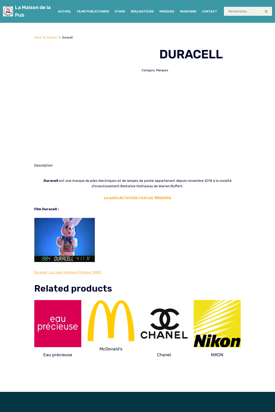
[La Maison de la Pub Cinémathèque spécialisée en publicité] (27, 11)
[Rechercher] (243, 11)
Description (43, 165)
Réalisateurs (142, 11)
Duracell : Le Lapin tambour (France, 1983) (67, 272)
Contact (210, 11)
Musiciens (188, 11)
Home (38, 37)
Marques (166, 11)
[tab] (43, 165)
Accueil (64, 11)
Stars (120, 11)
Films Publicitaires (92, 11)
